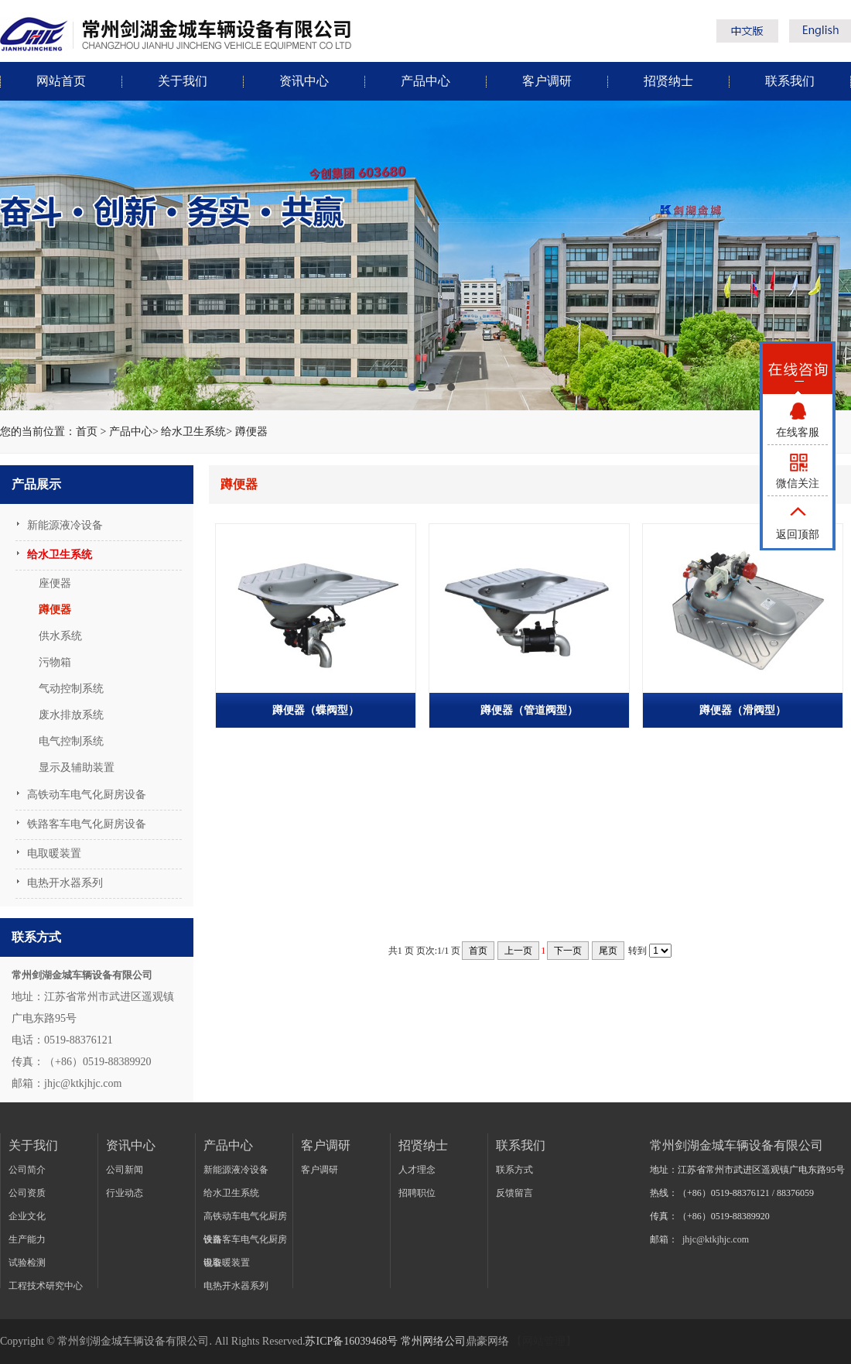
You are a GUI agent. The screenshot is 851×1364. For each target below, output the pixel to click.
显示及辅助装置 (76, 767)
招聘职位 (417, 1193)
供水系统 (60, 636)
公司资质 (27, 1193)
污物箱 (55, 662)
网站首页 (61, 80)
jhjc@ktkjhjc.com (715, 1239)
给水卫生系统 (193, 431)
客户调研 (547, 80)
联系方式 (514, 1169)
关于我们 (182, 80)
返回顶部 (797, 534)
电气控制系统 (71, 741)
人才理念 (417, 1169)
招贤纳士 (668, 80)
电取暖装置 (54, 853)
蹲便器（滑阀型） (742, 710)
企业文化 (27, 1216)
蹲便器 (251, 431)
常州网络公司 (433, 1341)
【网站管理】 (543, 1341)
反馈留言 (514, 1193)
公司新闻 (124, 1169)
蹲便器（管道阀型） (529, 710)
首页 (86, 431)
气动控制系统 (71, 688)
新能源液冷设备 (65, 525)
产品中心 (425, 80)
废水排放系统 (71, 715)
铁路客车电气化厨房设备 (86, 824)
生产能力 (27, 1239)
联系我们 (790, 80)
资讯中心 (304, 80)
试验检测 (27, 1262)
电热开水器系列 (65, 883)
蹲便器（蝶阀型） (315, 710)
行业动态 (124, 1193)
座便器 (55, 583)
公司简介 (27, 1169)
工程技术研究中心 (46, 1285)
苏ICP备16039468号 (351, 1341)
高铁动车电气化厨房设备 (86, 794)
